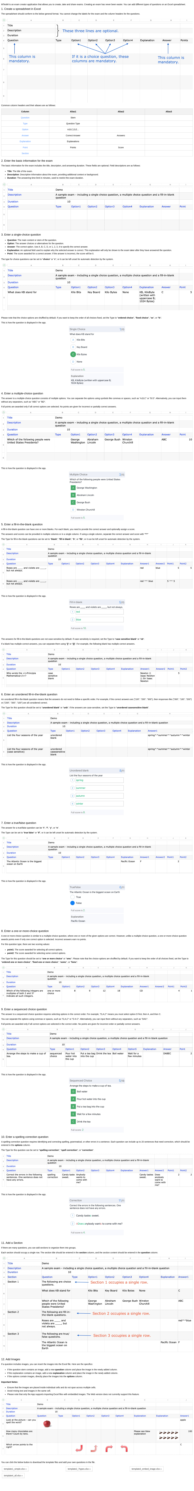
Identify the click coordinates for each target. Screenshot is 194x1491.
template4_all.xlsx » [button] (13, 1475)
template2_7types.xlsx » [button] (79, 1469)
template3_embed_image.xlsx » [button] (147, 1469)
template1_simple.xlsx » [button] (15, 1469)
